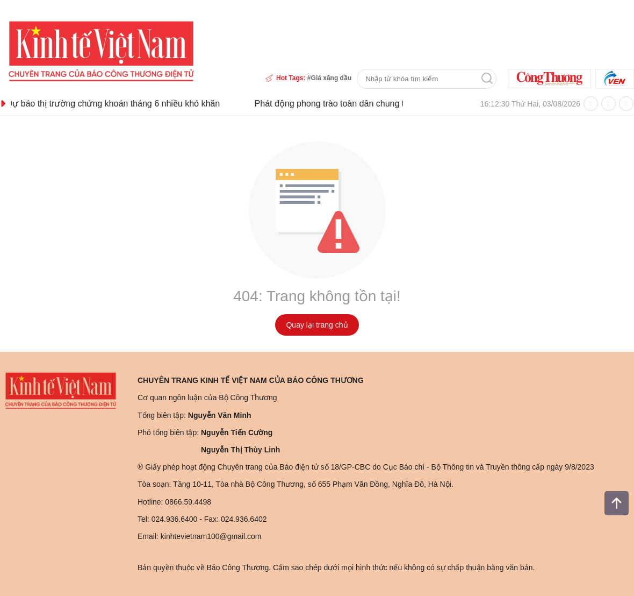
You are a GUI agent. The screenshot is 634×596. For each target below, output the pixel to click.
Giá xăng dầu (331, 78)
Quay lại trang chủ (317, 325)
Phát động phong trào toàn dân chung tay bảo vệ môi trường (386, 103)
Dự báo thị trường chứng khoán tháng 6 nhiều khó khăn (129, 103)
